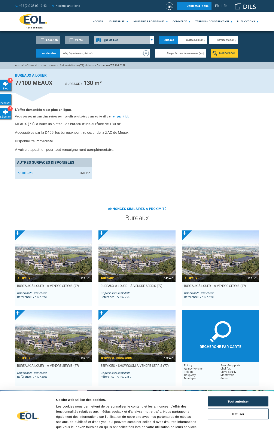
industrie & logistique (148, 21)
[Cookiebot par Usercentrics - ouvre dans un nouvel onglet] (27, 423)
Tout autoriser (238, 379)
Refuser (238, 391)
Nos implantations (68, 5)
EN (225, 5)
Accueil (98, 21)
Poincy (188, 365)
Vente (79, 40)
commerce (180, 21)
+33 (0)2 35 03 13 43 (33, 5)
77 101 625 (25, 173)
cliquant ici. (121, 116)
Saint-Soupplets (230, 365)
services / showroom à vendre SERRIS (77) (135, 366)
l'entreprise (116, 21)
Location (52, 40)
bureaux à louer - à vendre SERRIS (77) (48, 286)
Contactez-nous (197, 5)
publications (246, 21)
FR (217, 5)
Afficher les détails (235, 423)
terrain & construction (212, 21)
